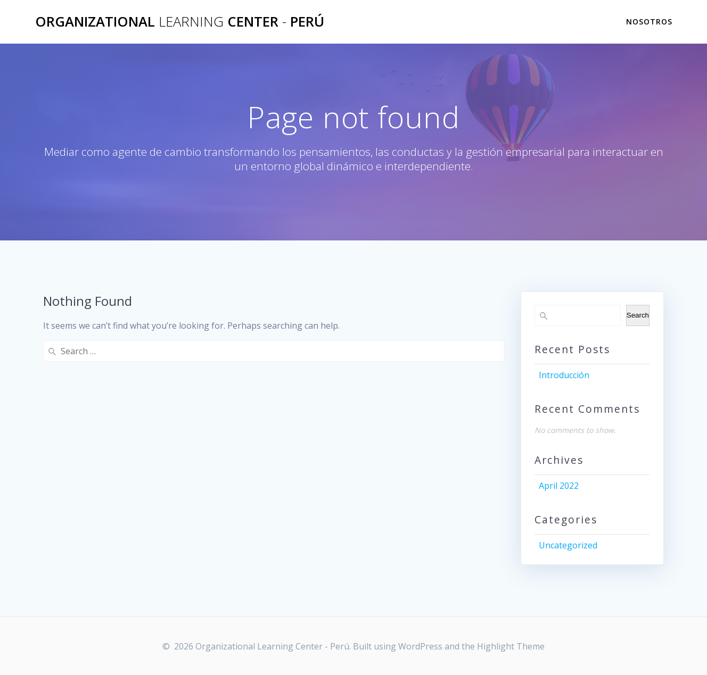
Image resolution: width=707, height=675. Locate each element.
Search (638, 315)
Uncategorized (568, 545)
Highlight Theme (511, 646)
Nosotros (649, 21)
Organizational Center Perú (179, 22)
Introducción (564, 375)
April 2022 (559, 485)
